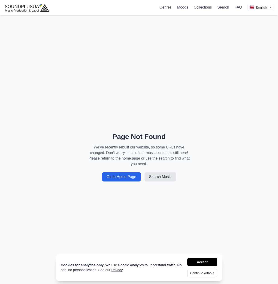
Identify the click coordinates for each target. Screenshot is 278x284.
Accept (202, 262)
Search (223, 7)
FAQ (238, 7)
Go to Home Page (121, 177)
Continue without (202, 273)
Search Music (160, 177)
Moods (182, 7)
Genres (166, 7)
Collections (203, 7)
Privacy (116, 270)
